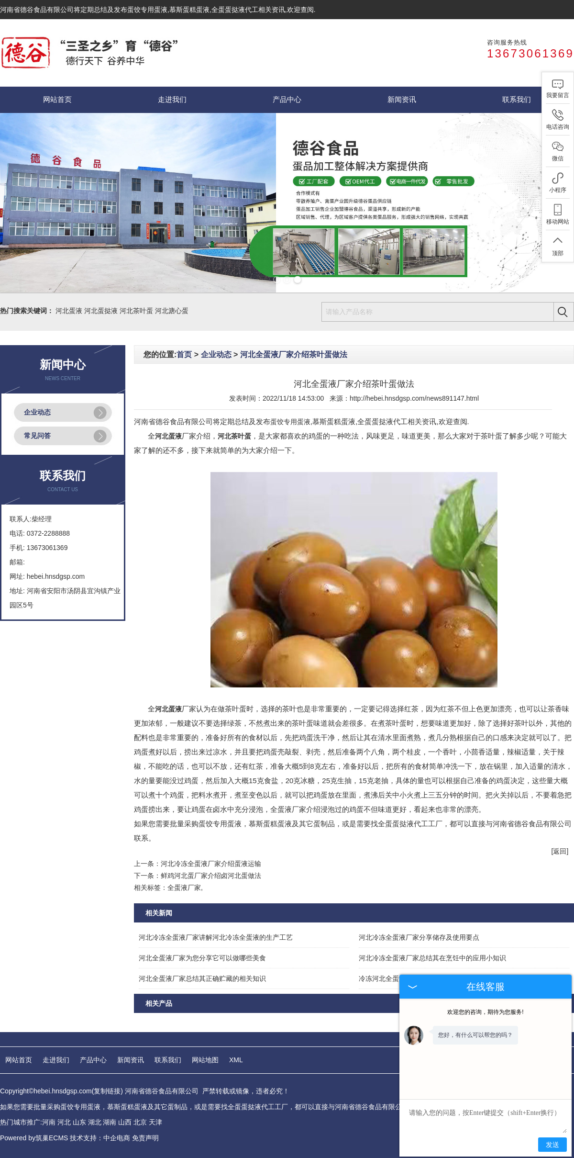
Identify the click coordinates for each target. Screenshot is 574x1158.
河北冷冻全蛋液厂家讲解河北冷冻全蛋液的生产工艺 (216, 937)
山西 (125, 1122)
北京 (140, 1122)
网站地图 (205, 1060)
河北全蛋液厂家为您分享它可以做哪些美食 (202, 958)
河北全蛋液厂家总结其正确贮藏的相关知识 (202, 978)
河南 (48, 1122)
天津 (155, 1122)
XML (236, 1060)
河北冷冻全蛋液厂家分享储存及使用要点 (419, 937)
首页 (184, 354)
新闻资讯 (401, 99)
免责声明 (145, 1138)
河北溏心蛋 (171, 311)
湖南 (109, 1122)
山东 (79, 1122)
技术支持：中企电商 (100, 1138)
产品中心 (287, 99)
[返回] (560, 851)
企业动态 (37, 412)
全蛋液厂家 (184, 887)
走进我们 (172, 99)
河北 (64, 1122)
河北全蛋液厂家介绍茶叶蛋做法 (293, 354)
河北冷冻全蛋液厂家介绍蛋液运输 (211, 863)
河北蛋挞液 (101, 311)
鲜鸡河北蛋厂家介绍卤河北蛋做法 (211, 875)
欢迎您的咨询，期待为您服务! (485, 1012)
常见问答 (37, 435)
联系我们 (516, 99)
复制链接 (107, 1091)
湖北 (94, 1122)
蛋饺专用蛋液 (147, 9)
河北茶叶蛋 (136, 311)
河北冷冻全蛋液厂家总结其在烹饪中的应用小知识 (432, 958)
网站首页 (57, 99)
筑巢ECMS (51, 1138)
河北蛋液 (68, 311)
